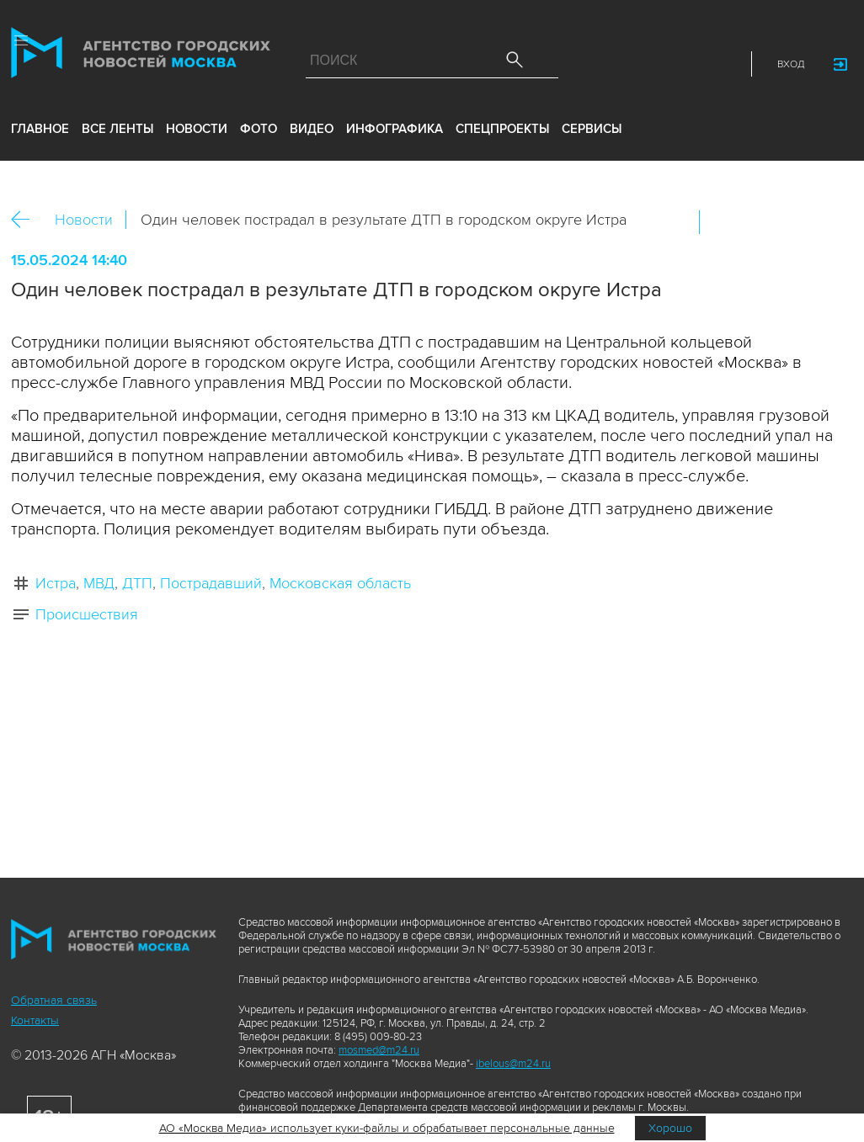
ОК (759, 222)
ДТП (137, 583)
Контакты (35, 1020)
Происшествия (86, 614)
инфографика (394, 128)
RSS (724, 64)
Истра (55, 583)
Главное (40, 128)
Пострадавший (211, 583)
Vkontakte (650, 64)
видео (311, 128)
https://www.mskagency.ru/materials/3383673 (832, 222)
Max (576, 64)
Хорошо (670, 1128)
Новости (84, 219)
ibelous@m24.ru (513, 1063)
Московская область (340, 583)
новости (196, 128)
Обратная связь (54, 1000)
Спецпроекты (502, 128)
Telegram (687, 64)
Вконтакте (723, 222)
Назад (26, 220)
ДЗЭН (613, 64)
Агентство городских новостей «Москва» (140, 56)
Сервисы (591, 128)
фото (258, 128)
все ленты (117, 128)
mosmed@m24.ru (379, 1050)
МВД (99, 583)
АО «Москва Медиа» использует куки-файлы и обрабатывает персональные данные (387, 1128)
